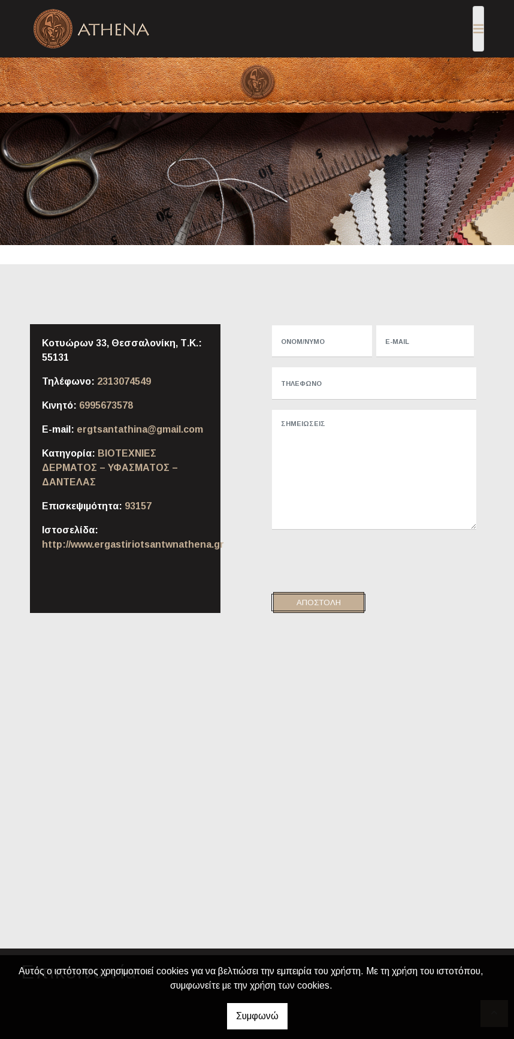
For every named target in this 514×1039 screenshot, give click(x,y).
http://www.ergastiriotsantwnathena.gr (133, 544)
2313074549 (124, 381)
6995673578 (106, 405)
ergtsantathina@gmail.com (140, 429)
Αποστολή (319, 602)
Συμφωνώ (257, 1016)
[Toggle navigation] (479, 29)
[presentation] (362, 562)
